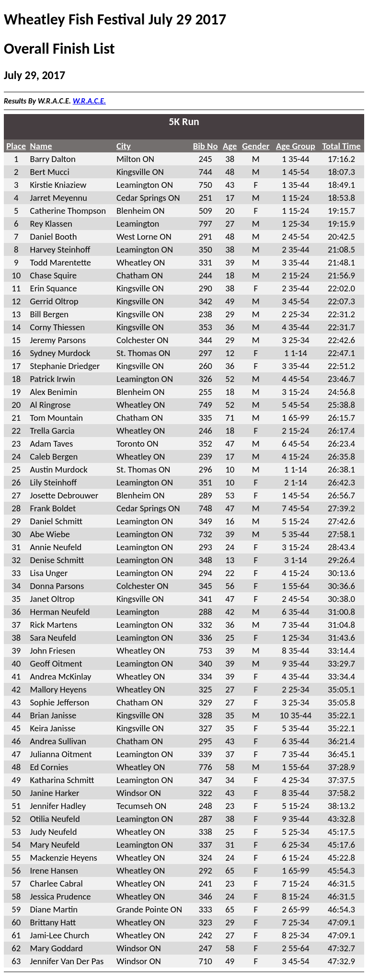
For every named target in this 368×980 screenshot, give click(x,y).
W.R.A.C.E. (89, 100)
